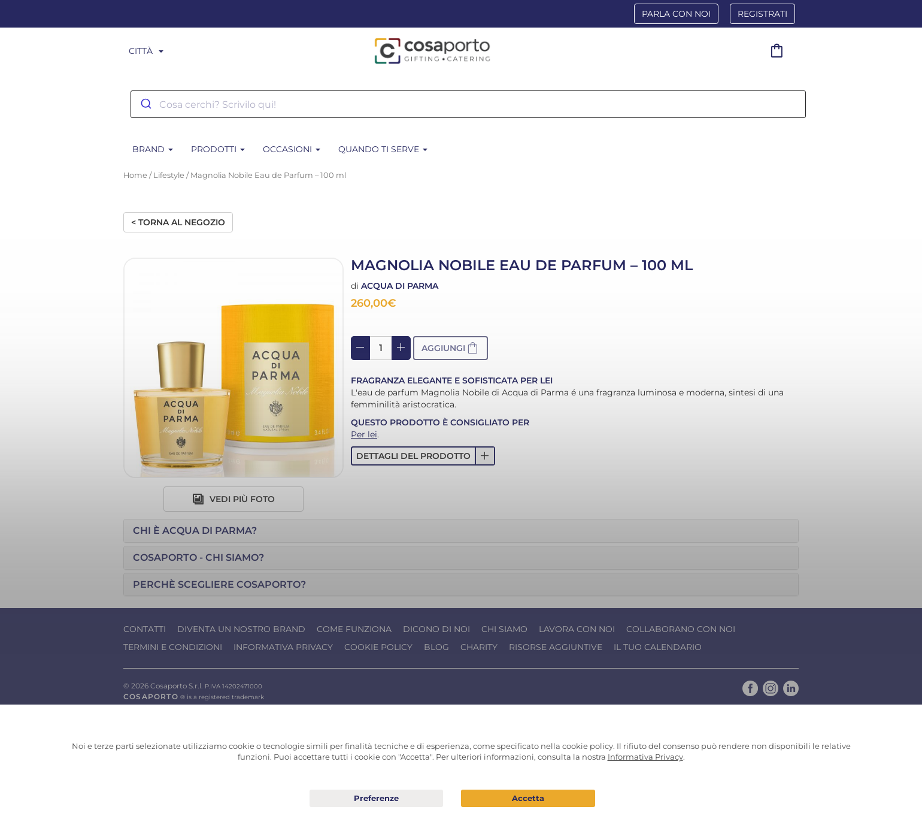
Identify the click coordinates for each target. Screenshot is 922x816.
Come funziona (354, 629)
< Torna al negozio (178, 222)
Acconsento (528, 798)
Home (135, 175)
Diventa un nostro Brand (241, 629)
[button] (423, 456)
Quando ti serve (382, 149)
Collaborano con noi (680, 629)
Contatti (144, 629)
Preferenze (377, 799)
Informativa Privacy (283, 647)
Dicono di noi (436, 629)
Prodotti (218, 149)
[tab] (461, 530)
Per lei (364, 434)
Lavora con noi (577, 629)
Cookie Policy (378, 647)
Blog (436, 647)
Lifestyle (168, 175)
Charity (479, 647)
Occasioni (291, 149)
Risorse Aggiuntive (555, 647)
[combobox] (468, 104)
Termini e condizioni (172, 647)
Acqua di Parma (399, 285)
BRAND (152, 149)
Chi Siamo (504, 629)
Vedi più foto (233, 499)
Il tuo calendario (658, 647)
